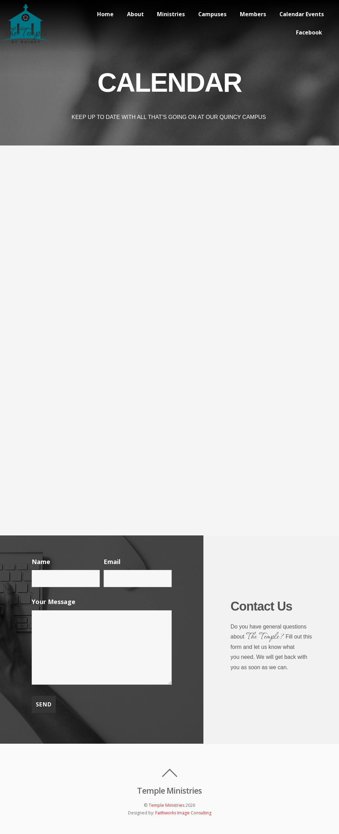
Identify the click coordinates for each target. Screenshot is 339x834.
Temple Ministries (166, 805)
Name (41, 561)
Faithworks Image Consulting (183, 813)
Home (103, 14)
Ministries (170, 14)
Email (112, 561)
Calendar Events (301, 14)
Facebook (309, 32)
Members (252, 14)
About (133, 14)
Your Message (53, 601)
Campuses (211, 14)
